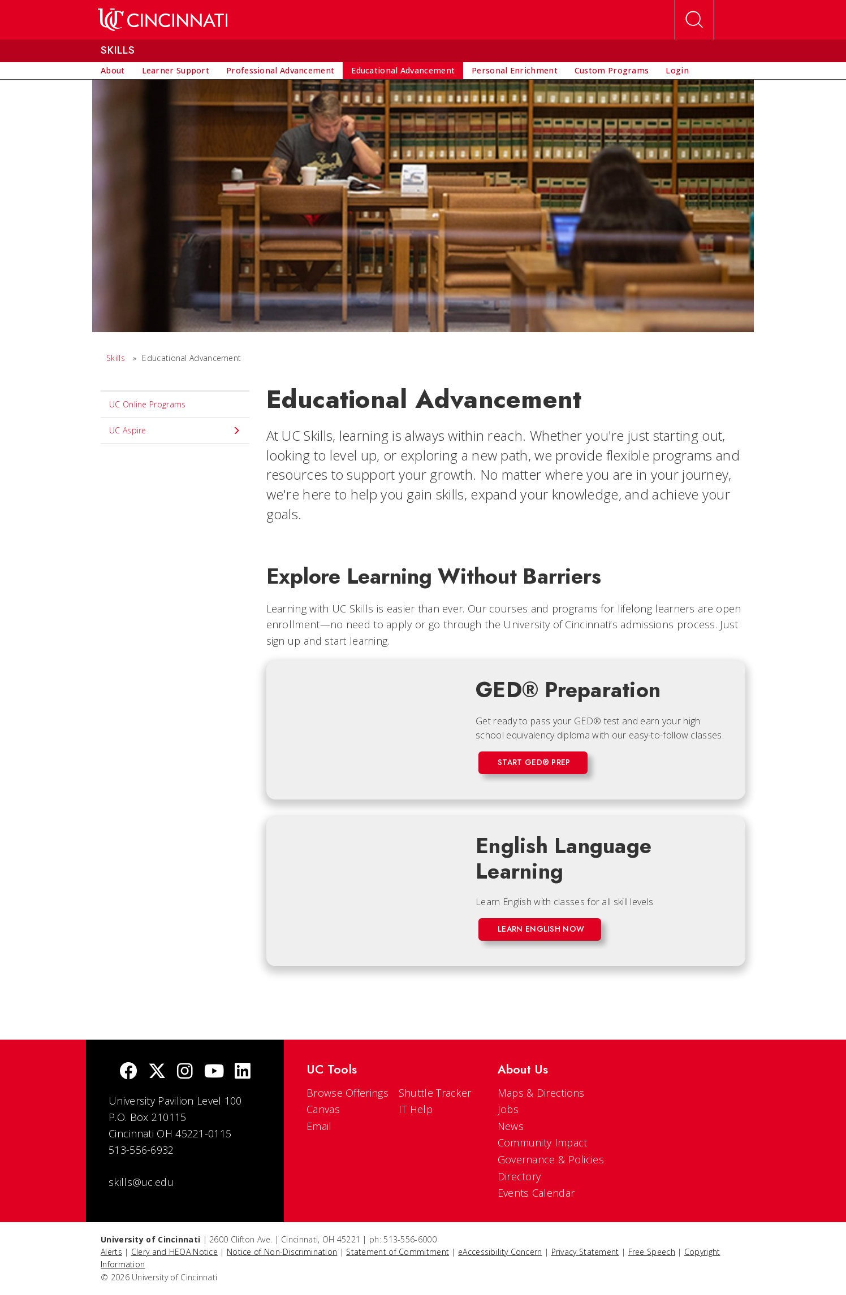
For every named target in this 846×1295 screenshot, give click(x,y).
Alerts (111, 1251)
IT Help (416, 1109)
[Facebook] (128, 1072)
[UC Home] (162, 20)
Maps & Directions (541, 1093)
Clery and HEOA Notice (174, 1251)
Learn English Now (541, 929)
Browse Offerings (348, 1093)
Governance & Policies (551, 1159)
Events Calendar (536, 1193)
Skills (115, 358)
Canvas (323, 1109)
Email (319, 1126)
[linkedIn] (243, 1072)
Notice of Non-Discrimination (282, 1251)
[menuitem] (112, 70)
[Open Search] (694, 20)
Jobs (508, 1109)
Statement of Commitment (397, 1251)
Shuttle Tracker (435, 1093)
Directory (519, 1176)
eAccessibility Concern (500, 1251)
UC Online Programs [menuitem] (147, 404)
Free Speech (651, 1251)
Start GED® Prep (534, 762)
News (511, 1126)
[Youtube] (214, 1072)
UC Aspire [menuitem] (175, 430)
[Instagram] (185, 1072)
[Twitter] (157, 1072)
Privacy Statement (585, 1251)
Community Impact (543, 1142)
